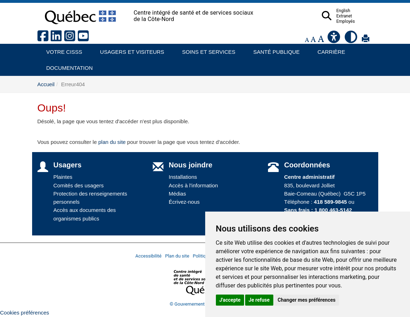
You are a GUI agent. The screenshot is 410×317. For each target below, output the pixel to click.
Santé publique (273, 49)
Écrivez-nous (184, 202)
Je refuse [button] (259, 300)
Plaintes (63, 177)
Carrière (329, 49)
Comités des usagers (79, 185)
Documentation (66, 65)
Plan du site (177, 256)
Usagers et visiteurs (128, 49)
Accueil (46, 84)
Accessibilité (148, 256)
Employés (359, 21)
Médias (177, 194)
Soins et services (205, 49)
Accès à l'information (193, 185)
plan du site (112, 142)
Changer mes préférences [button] (306, 300)
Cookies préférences (24, 313)
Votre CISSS (61, 49)
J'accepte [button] (230, 300)
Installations (183, 177)
